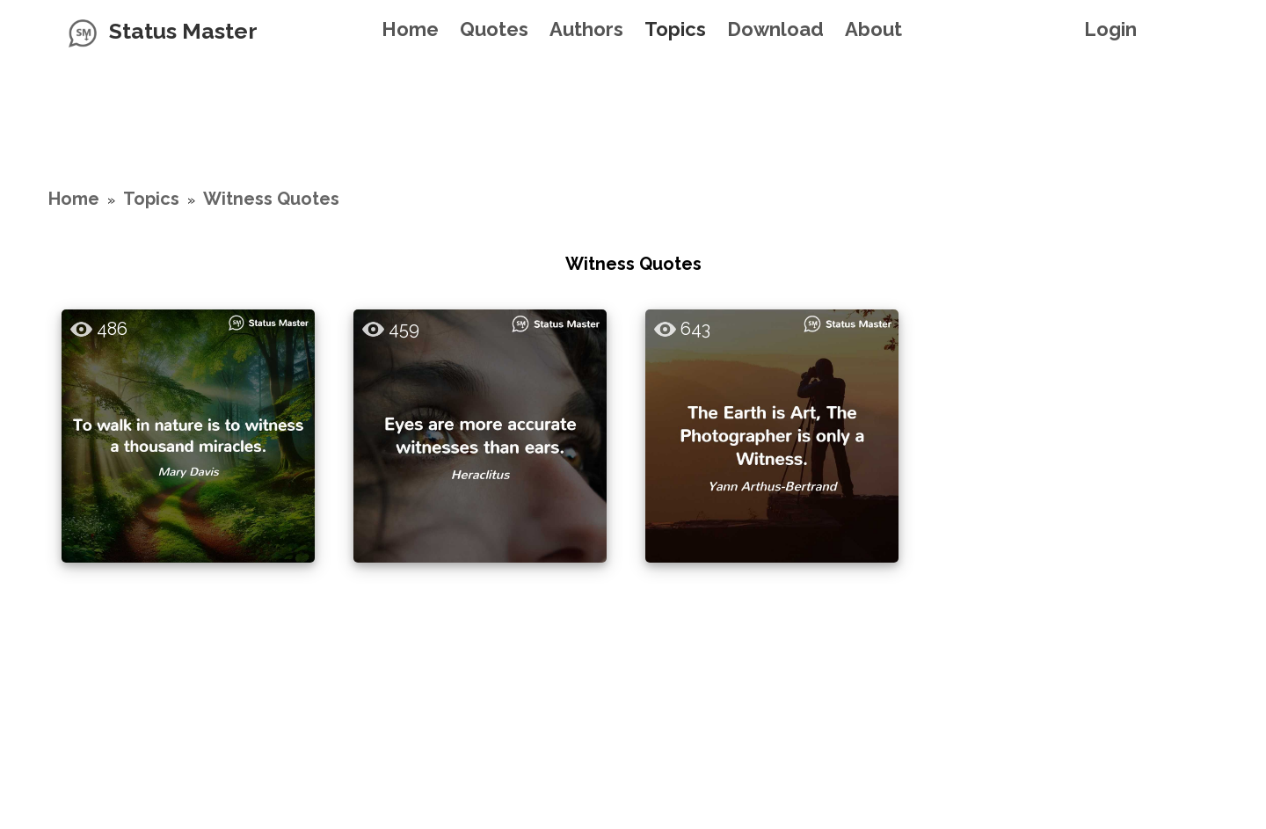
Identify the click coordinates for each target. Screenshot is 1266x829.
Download (775, 29)
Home (410, 29)
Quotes (494, 29)
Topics (675, 29)
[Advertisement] (633, 101)
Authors (586, 29)
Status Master (183, 31)
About (873, 29)
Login (1110, 29)
